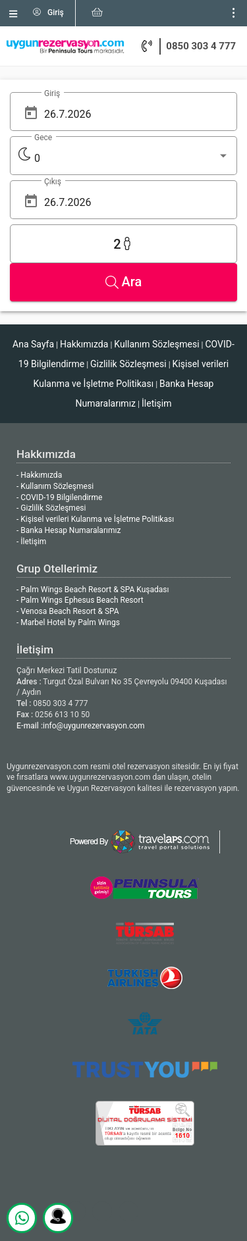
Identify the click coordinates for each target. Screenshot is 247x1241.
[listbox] (131, 159)
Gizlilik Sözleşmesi (128, 364)
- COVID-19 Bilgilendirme (59, 497)
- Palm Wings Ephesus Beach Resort (80, 600)
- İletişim (31, 541)
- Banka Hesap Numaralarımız (68, 530)
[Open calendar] (31, 113)
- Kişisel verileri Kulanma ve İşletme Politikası (95, 519)
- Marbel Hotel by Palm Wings (68, 622)
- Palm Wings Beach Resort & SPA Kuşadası (92, 589)
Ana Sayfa (33, 344)
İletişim (157, 403)
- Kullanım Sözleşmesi (55, 486)
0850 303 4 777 (201, 46)
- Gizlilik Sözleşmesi (51, 508)
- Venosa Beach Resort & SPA (67, 611)
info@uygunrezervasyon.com (94, 725)
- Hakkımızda (39, 475)
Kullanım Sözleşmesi (156, 344)
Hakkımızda (84, 344)
